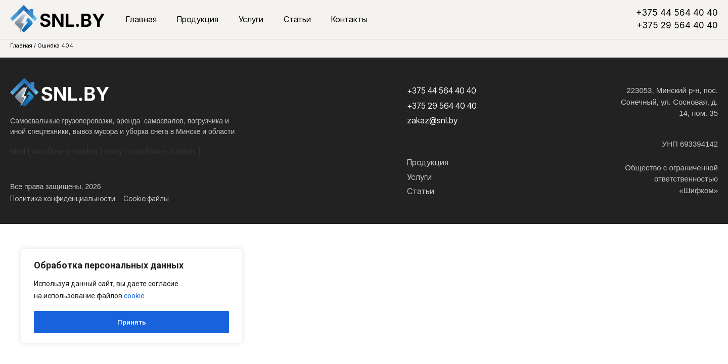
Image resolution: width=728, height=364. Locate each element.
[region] (131, 297)
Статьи (297, 19)
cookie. (135, 297)
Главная (141, 19)
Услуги (251, 19)
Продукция (197, 19)
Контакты (349, 19)
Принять (131, 322)
